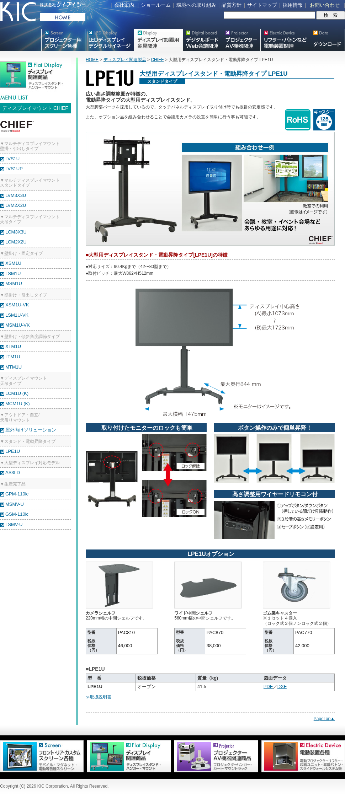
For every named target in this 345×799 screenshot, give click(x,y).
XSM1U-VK (17, 304)
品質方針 (232, 5)
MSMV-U (14, 504)
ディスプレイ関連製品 (125, 59)
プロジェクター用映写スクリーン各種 (63, 40)
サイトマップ (262, 5)
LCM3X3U (16, 232)
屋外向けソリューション (30, 430)
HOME (92, 59)
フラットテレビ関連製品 (158, 40)
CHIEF (157, 59)
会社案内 (124, 5)
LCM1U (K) (16, 393)
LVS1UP (14, 168)
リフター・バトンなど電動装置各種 (285, 40)
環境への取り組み (196, 5)
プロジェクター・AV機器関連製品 (241, 40)
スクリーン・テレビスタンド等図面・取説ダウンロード (327, 40)
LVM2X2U (15, 205)
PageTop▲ (324, 718)
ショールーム (156, 5)
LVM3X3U (15, 195)
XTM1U (13, 346)
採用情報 (293, 5)
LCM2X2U (16, 242)
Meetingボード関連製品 (202, 40)
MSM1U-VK (17, 325)
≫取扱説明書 (98, 697)
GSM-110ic (16, 514)
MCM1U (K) (17, 403)
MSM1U (13, 283)
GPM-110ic (16, 494)
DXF (282, 686)
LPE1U (12, 451)
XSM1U (13, 263)
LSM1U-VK (16, 315)
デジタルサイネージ (109, 40)
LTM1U (12, 356)
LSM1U (13, 273)
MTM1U (13, 367)
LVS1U (12, 158)
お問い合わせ (325, 5)
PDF (268, 686)
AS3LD (12, 472)
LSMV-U (13, 524)
